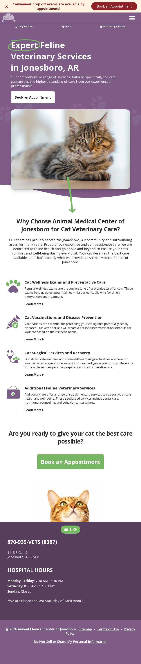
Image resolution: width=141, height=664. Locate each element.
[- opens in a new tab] (71, 529)
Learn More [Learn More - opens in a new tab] (33, 304)
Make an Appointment (113, 26)
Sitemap (85, 629)
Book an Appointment (114, 6)
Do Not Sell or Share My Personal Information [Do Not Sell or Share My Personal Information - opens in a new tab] (70, 641)
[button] (132, 18)
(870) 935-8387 (24, 26)
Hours (67, 26)
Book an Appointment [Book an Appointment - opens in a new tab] (33, 97)
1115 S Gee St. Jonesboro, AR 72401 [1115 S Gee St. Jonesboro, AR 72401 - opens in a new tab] (23, 554)
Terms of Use (108, 629)
